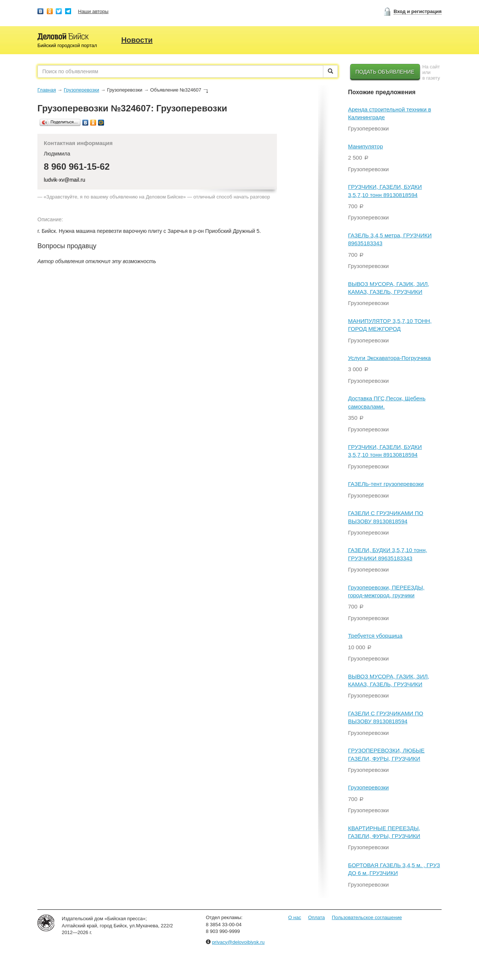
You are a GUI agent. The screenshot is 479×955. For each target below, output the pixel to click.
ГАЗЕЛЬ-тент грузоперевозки (386, 484)
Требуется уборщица (375, 635)
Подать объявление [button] (385, 72)
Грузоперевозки (81, 90)
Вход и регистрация (418, 11)
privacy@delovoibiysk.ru (238, 942)
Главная (46, 90)
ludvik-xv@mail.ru (64, 180)
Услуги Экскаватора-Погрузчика (389, 358)
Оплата (316, 917)
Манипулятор (365, 146)
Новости (137, 40)
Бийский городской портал (67, 45)
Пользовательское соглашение (367, 917)
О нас (294, 917)
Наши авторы (93, 11)
